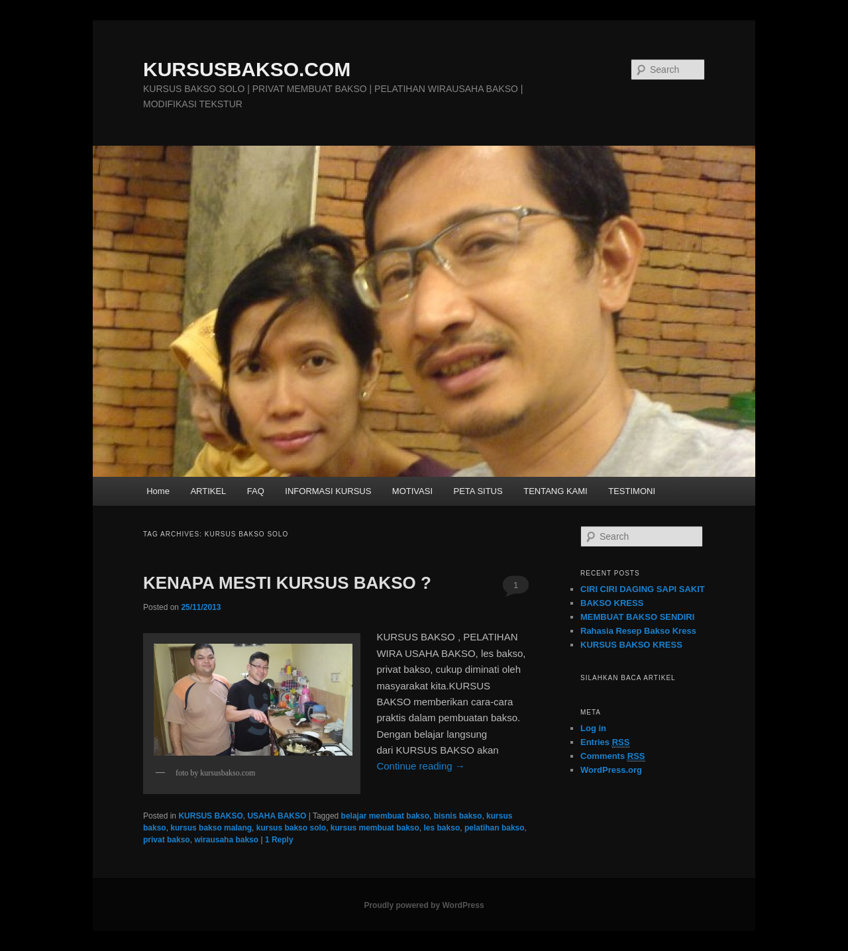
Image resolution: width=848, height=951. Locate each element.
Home (158, 491)
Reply (279, 839)
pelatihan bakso (494, 827)
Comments (612, 756)
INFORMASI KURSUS (328, 491)
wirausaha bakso (226, 839)
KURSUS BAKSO (210, 816)
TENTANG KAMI (555, 491)
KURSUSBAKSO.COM (246, 69)
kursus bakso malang (211, 827)
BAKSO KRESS (611, 603)
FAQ (255, 491)
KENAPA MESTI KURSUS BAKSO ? (287, 583)
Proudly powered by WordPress (424, 905)
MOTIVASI (412, 491)
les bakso (442, 827)
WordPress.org (611, 770)
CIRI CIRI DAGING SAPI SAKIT (642, 589)
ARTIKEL (208, 491)
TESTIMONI (631, 491)
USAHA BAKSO (276, 816)
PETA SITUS (478, 491)
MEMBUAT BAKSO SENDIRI (637, 617)
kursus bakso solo (291, 827)
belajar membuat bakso (385, 816)
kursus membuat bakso (375, 827)
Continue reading (420, 766)
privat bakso (166, 839)
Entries (604, 742)
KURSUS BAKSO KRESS (631, 645)
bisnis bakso (458, 816)
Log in (593, 728)
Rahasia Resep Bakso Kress (638, 631)
